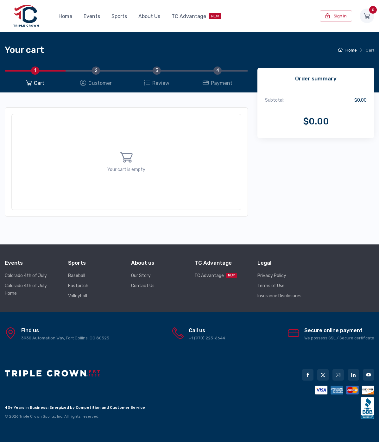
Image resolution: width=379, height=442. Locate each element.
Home (65, 16)
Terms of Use (271, 285)
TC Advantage (196, 16)
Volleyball (77, 296)
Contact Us (143, 285)
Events (92, 16)
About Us (149, 16)
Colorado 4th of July (26, 275)
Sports (119, 16)
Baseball (76, 275)
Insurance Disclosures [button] (279, 296)
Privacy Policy (271, 275)
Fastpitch (78, 285)
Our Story (141, 275)
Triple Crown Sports (37, 416)
